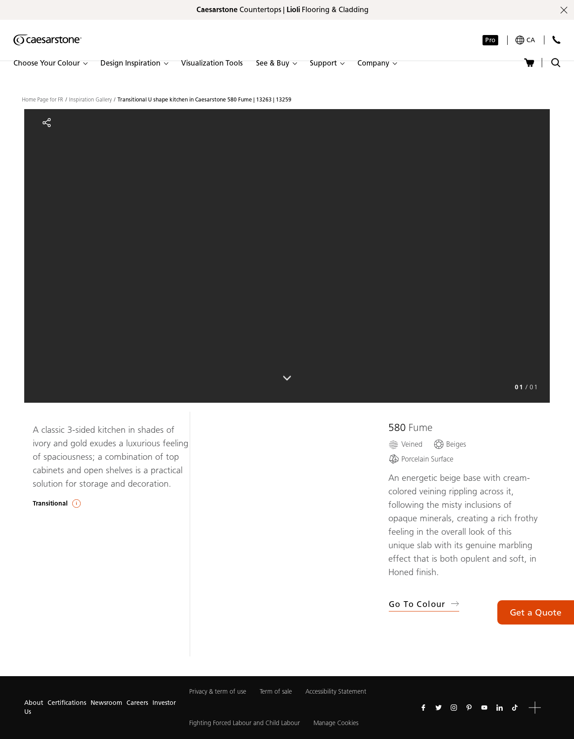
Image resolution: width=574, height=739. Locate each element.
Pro (490, 40)
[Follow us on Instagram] (454, 707)
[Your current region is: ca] (525, 40)
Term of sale (276, 691)
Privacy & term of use (217, 691)
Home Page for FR (42, 99)
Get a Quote (535, 612)
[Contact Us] (556, 39)
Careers (137, 703)
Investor (164, 703)
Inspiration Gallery (90, 99)
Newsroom (106, 703)
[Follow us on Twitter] (438, 707)
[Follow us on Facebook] (423, 707)
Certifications (67, 703)
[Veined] (405, 444)
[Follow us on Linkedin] (499, 707)
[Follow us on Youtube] (484, 707)
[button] (50, 63)
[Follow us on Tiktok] (515, 707)
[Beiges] (449, 444)
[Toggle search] (556, 62)
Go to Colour (424, 604)
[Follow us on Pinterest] (469, 707)
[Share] (47, 122)
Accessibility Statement (335, 691)
